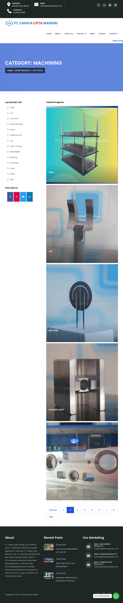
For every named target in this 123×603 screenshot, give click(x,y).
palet (12, 168)
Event (12, 129)
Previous (53, 510)
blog (12, 107)
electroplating (16, 124)
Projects (81, 34)
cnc (12, 113)
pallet (12, 174)
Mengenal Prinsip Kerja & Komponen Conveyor (66, 579)
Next (51, 517)
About (58, 34)
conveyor (14, 118)
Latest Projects (22, 70)
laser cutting (16, 146)
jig (11, 140)
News (92, 34)
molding (13, 157)
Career (101, 34)
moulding (14, 163)
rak (11, 179)
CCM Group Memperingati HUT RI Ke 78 (67, 550)
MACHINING (15, 152)
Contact (113, 34)
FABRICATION (16, 135)
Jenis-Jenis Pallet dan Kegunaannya (65, 565)
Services (69, 34)
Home (48, 34)
